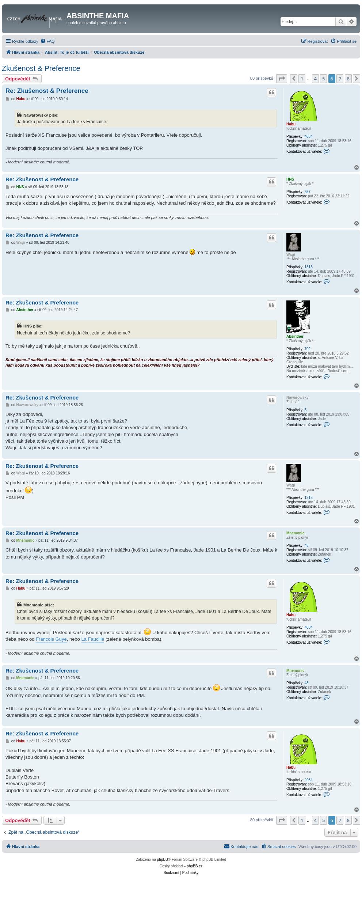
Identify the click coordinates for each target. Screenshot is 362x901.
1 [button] (302, 78)
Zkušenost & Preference (41, 68)
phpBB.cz (194, 866)
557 (307, 192)
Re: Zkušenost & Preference (46, 90)
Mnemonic (295, 533)
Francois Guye (51, 639)
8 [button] (348, 78)
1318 (308, 267)
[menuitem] (47, 41)
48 (306, 546)
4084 (308, 137)
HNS (290, 179)
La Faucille (92, 639)
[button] (281, 78)
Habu (291, 124)
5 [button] (323, 78)
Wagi (290, 255)
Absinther (295, 336)
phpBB (162, 860)
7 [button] (340, 78)
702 (307, 349)
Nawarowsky (297, 397)
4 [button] (315, 78)
